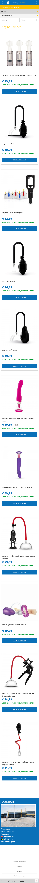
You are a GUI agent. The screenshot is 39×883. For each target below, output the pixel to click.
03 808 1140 (7, 839)
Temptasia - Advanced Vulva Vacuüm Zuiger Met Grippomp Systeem (18, 694)
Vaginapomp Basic (8, 144)
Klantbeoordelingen (19, 876)
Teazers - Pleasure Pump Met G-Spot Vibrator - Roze (18, 420)
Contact (19, 871)
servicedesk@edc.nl (9, 841)
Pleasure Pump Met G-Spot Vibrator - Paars (17, 487)
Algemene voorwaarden (19, 862)
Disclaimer (19, 866)
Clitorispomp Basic (8, 281)
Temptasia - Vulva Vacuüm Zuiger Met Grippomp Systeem (18, 557)
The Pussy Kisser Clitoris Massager (14, 625)
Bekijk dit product (19, 91)
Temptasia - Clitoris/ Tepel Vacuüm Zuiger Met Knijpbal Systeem (18, 763)
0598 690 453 (7, 836)
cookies (22, 881)
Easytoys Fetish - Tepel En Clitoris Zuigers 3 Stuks (19, 75)
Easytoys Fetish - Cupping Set (12, 213)
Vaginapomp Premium (9, 350)
